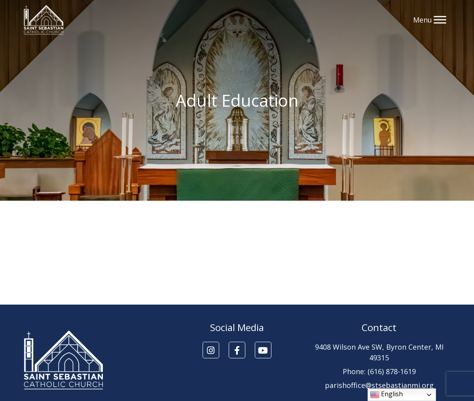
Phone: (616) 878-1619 (379, 371)
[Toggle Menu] (440, 19)
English (386, 394)
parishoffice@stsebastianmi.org (379, 385)
